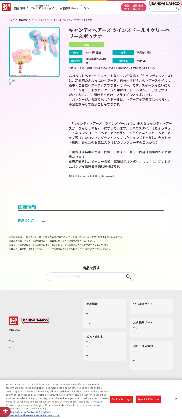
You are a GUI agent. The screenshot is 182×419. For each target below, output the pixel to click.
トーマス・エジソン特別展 (103, 353)
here (40, 387)
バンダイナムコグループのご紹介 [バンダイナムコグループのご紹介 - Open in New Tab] (33, 347)
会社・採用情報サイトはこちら (133, 7)
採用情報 (140, 362)
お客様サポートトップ (147, 334)
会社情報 (140, 358)
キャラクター (96, 325)
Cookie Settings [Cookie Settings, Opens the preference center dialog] (121, 399)
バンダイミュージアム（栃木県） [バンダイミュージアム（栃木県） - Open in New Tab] (105, 365)
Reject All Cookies (148, 399)
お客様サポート (69, 8)
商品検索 (93, 315)
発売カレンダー (97, 320)
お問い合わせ (142, 372)
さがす (178, 8)
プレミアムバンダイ (146, 315)
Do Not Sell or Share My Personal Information (33, 415)
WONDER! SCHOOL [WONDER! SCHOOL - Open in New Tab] (99, 348)
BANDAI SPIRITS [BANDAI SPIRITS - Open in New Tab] (22, 361)
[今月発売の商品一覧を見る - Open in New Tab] (148, 189)
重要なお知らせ (144, 339)
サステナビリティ (145, 367)
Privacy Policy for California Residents (28, 412)
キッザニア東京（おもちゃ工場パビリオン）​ (105, 359)
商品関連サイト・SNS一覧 (102, 329)
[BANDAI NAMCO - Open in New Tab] (35, 328)
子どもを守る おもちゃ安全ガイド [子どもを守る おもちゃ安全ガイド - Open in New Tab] (66, 227)
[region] (91, 399)
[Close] (176, 399)
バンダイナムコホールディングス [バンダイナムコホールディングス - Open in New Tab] (33, 354)
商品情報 (23, 19)
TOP (11, 19)
